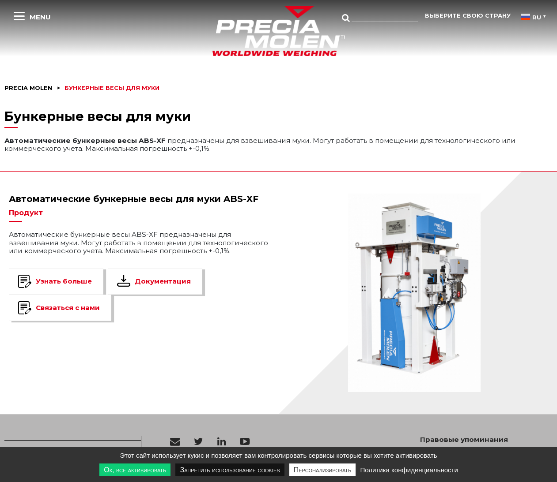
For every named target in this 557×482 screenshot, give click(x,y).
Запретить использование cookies (230, 470)
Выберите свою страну (468, 15)
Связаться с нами (68, 307)
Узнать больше (64, 281)
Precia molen (28, 88)
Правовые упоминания (464, 440)
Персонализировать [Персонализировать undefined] (323, 470)
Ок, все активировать (135, 470)
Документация (163, 281)
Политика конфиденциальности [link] (409, 470)
